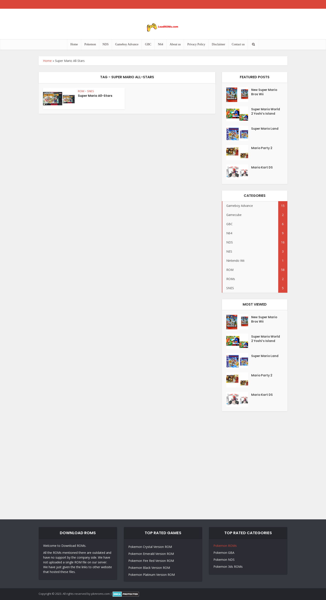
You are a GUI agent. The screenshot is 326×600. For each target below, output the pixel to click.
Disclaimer (218, 44)
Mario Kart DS (262, 168)
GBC (148, 44)
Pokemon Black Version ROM (149, 568)
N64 (160, 44)
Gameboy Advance (127, 44)
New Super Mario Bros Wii (264, 92)
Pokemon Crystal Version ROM (150, 547)
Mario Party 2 (262, 148)
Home (74, 44)
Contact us (238, 44)
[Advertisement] (163, 465)
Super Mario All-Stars (95, 95)
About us (175, 44)
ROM (81, 91)
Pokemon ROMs (225, 546)
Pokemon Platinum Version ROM (151, 575)
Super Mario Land (265, 129)
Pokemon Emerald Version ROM (151, 554)
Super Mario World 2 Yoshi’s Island (263, 114)
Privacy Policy (196, 44)
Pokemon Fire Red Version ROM (151, 561)
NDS (106, 44)
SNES (90, 91)
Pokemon (90, 44)
